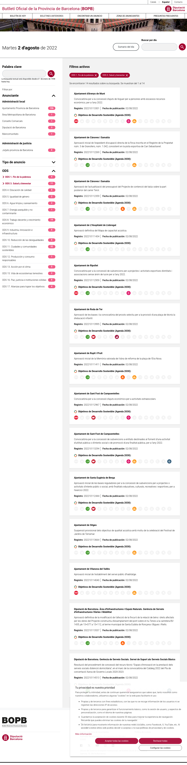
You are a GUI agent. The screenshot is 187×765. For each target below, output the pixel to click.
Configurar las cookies (166, 748)
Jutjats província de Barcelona (28, 150)
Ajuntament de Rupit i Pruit (88, 353)
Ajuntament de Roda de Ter (88, 309)
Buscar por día (149, 40)
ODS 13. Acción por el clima (28, 266)
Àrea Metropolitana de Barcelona (28, 114)
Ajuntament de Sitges (85, 525)
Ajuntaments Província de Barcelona (28, 108)
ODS (28, 171)
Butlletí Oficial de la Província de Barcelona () (48, 8)
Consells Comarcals (28, 121)
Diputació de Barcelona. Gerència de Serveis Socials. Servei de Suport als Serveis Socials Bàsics (124, 659)
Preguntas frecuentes (166, 16)
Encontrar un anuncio (90, 16)
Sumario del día (126, 46)
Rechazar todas (133, 748)
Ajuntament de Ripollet (86, 265)
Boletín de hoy (18, 16)
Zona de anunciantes (128, 16)
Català (153, 2)
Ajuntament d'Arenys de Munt (89, 93)
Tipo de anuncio (28, 162)
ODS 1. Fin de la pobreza (30, 177)
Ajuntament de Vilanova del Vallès (92, 569)
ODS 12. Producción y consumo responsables (28, 258)
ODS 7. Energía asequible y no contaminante (28, 211)
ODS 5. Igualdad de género (28, 196)
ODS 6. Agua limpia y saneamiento (28, 203)
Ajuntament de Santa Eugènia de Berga (94, 477)
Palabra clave (12, 67)
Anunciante (28, 95)
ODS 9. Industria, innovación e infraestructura (28, 231)
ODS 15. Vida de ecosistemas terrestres (28, 273)
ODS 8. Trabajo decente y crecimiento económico (28, 221)
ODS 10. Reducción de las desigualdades (28, 240)
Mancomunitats (28, 134)
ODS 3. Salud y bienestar (30, 183)
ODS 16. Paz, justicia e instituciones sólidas (28, 280)
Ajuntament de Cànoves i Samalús (92, 137)
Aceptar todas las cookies (101, 748)
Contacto (178, 2)
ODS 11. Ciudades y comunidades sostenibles (28, 248)
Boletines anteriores (51, 16)
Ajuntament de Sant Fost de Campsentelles (96, 393)
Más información (83, 740)
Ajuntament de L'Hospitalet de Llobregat (95, 225)
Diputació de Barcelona (28, 127)
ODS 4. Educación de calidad (28, 190)
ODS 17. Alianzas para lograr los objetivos (28, 286)
